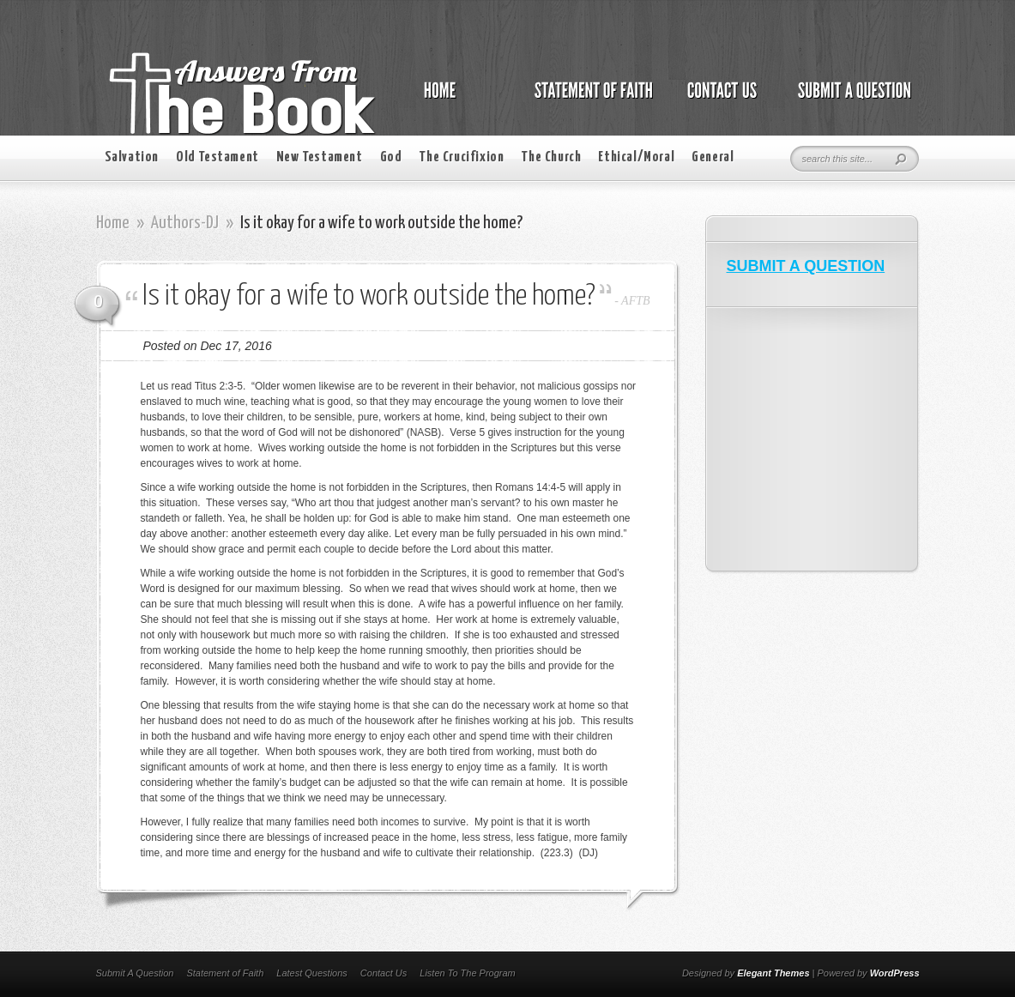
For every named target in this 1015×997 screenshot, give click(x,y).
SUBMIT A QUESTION (806, 266)
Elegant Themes (773, 973)
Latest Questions (311, 973)
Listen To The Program (467, 973)
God (391, 157)
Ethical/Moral (636, 157)
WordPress (895, 973)
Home (113, 223)
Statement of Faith (224, 973)
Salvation (132, 157)
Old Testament (217, 157)
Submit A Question (135, 973)
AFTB (635, 300)
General (713, 157)
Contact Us (383, 973)
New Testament (319, 157)
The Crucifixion (461, 157)
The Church (551, 157)
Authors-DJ (185, 223)
